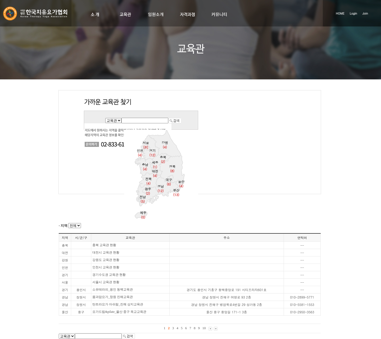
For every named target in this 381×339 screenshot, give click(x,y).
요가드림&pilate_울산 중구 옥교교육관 (119, 312)
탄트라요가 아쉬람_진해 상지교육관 (117, 304)
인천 (140, 152)
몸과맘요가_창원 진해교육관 (112, 297)
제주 (143, 214)
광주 (148, 191)
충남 (145, 166)
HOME (340, 13)
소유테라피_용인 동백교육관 (112, 289)
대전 (155, 173)
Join (365, 13)
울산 (181, 183)
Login (353, 13)
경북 (172, 168)
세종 (155, 164)
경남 (160, 188)
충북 (163, 159)
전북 (148, 181)
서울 (146, 144)
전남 (142, 199)
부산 (176, 192)
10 (204, 328)
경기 (152, 152)
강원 (165, 144)
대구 (169, 181)
